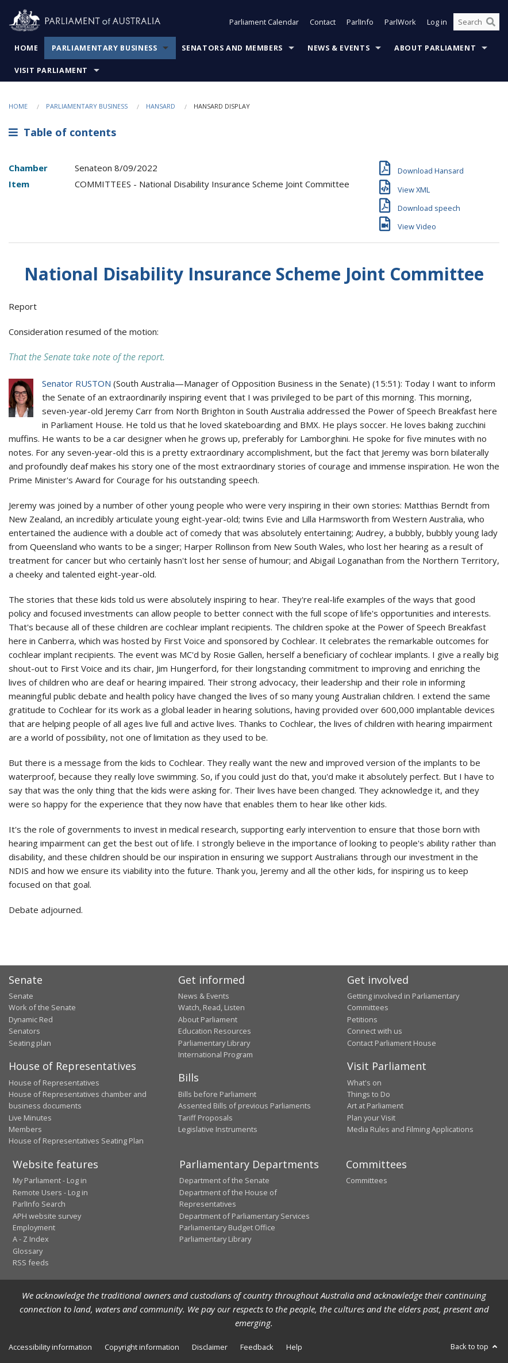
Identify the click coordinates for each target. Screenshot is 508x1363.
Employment (34, 1227)
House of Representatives (54, 1082)
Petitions (362, 1019)
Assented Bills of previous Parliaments (244, 1105)
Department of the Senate (224, 1180)
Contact (323, 22)
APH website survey (47, 1216)
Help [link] (294, 1347)
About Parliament (435, 48)
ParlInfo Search (39, 1204)
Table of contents (62, 132)
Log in (437, 22)
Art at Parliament (375, 1105)
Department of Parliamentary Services (244, 1216)
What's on (364, 1082)
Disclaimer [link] (210, 1347)
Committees (366, 1180)
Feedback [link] (257, 1347)
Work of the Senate (42, 1007)
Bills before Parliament (217, 1094)
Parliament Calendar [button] (264, 22)
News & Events (338, 48)
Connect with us (374, 1031)
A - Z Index (31, 1239)
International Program (215, 1054)
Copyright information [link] (142, 1347)
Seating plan (30, 1043)
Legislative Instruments (217, 1129)
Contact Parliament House (391, 1043)
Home (26, 48)
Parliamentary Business (104, 48)
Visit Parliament (51, 70)
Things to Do (368, 1094)
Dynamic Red (31, 1019)
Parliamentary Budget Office (227, 1227)
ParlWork (400, 22)
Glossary (28, 1251)
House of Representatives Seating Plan (76, 1140)
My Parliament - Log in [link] (50, 1180)
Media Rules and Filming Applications (410, 1129)
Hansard (160, 106)
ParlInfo (360, 22)
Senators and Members (232, 48)
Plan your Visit (371, 1117)
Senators (24, 1031)
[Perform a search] (490, 21)
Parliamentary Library (214, 1043)
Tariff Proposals (205, 1117)
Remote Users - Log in (50, 1192)
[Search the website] (476, 21)
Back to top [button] (475, 1346)
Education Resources (214, 1031)
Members (25, 1129)
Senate (21, 996)
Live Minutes (30, 1117)
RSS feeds (31, 1262)
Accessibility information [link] (50, 1347)
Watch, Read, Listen (211, 1007)
